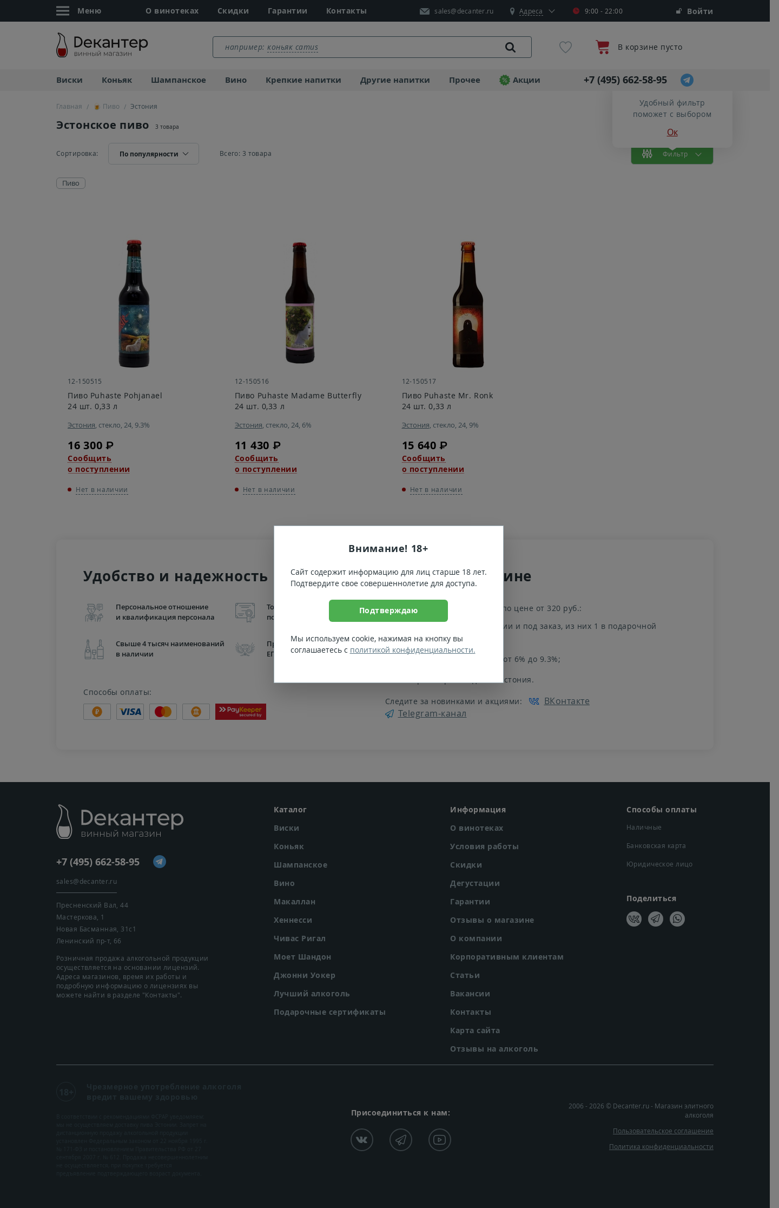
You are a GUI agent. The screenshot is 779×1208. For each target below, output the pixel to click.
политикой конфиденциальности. (413, 650)
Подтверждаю (388, 610)
